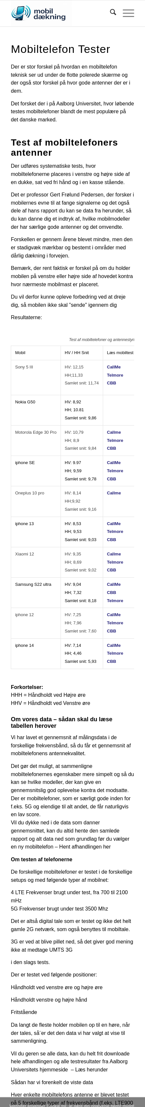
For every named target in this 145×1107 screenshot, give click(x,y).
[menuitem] (109, 13)
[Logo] (60, 13)
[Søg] (109, 13)
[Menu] (125, 13)
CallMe (114, 367)
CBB (111, 383)
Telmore (115, 375)
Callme (114, 432)
